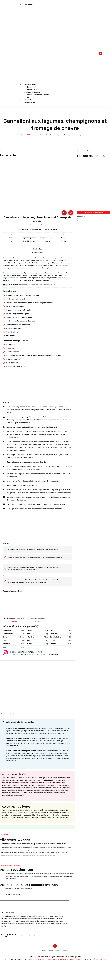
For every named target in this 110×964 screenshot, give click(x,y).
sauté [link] (60, 557)
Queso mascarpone (56, 876)
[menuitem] (44, 950)
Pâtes (42, 135)
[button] (54, 2)
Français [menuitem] (58, 950)
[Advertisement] (37, 387)
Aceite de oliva (10, 873)
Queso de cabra (44, 876)
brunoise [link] (23, 299)
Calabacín (26, 873)
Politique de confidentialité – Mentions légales (42, 959)
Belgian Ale (11, 894)
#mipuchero (53, 654)
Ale (6, 894)
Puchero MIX (25, 135)
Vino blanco (29, 888)
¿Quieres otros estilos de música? (93, 212)
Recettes (35, 135)
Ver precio (14, 621)
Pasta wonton (22, 876)
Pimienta (30, 876)
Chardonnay (9, 888)
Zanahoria (24, 878)
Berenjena (19, 873)
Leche (42, 873)
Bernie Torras (104, 959)
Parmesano (67, 873)
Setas (18, 878)
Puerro (36, 876)
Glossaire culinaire (29, 102)
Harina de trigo (35, 873)
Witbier (18, 894)
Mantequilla (48, 873)
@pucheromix (22, 654)
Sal (15, 878)
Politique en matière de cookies (71, 959)
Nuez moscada (58, 873)
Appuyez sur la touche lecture (38, 94)
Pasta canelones (10, 876)
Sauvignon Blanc (19, 888)
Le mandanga (28, 4)
